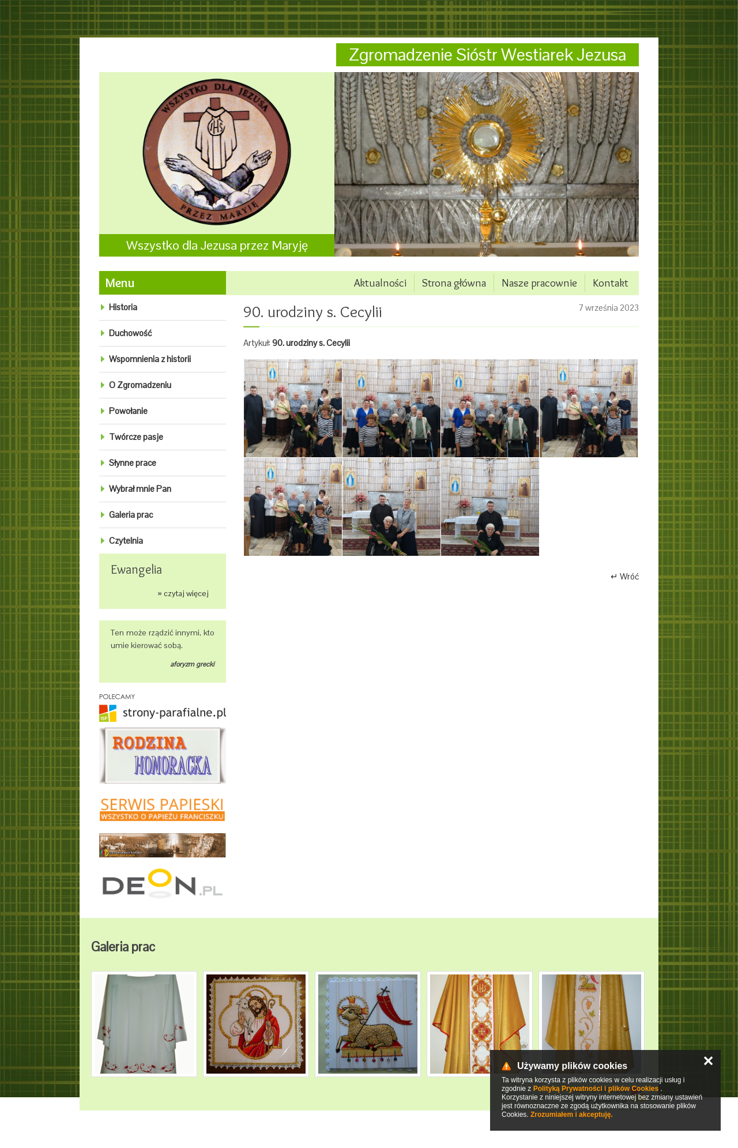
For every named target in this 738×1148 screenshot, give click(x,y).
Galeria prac (131, 514)
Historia (123, 307)
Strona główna (454, 282)
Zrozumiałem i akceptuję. (571, 1115)
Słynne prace (132, 462)
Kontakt (610, 282)
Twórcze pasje (136, 436)
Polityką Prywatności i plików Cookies (595, 1089)
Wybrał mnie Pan (140, 488)
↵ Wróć (625, 576)
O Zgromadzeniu (140, 384)
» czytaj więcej (183, 593)
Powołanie (128, 410)
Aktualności (380, 282)
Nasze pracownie (539, 282)
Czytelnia (126, 540)
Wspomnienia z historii (150, 358)
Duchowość (130, 333)
